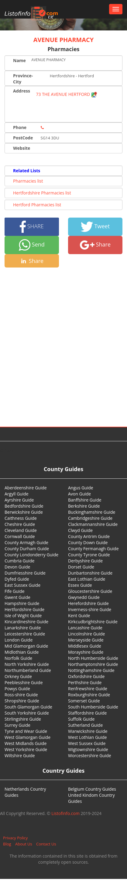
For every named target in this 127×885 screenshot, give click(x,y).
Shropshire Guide (22, 701)
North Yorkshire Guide (27, 664)
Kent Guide (79, 615)
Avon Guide (79, 494)
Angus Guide (80, 488)
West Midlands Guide (25, 743)
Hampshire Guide (22, 603)
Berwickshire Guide (24, 512)
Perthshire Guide (84, 682)
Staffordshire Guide (87, 713)
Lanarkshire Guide (23, 628)
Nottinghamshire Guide (91, 670)
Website (21, 148)
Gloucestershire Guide (90, 591)
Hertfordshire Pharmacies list (42, 193)
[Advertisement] (61, 332)
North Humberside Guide (93, 658)
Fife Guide (15, 591)
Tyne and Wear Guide (26, 731)
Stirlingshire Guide (23, 719)
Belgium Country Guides (92, 789)
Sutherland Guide (85, 725)
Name (19, 60)
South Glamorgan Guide (28, 707)
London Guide (19, 640)
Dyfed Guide (17, 579)
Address (21, 91)
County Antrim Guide (89, 536)
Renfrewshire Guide (87, 688)
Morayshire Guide (85, 652)
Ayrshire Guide (19, 500)
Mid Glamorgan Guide (26, 646)
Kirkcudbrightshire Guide (93, 621)
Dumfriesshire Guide (25, 573)
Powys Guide (17, 688)
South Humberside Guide (93, 707)
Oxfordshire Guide (86, 676)
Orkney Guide (18, 676)
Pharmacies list (28, 181)
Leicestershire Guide (25, 634)
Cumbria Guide (19, 561)
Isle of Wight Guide (23, 615)
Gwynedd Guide (84, 597)
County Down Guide (88, 542)
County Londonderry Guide (31, 555)
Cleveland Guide (21, 530)
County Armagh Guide (26, 542)
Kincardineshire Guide (26, 621)
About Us (23, 844)
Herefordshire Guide (88, 603)
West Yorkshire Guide (26, 749)
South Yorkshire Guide (27, 713)
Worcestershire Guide (89, 755)
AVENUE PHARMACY (63, 40)
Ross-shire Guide (21, 695)
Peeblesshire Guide (24, 682)
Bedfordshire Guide (24, 506)
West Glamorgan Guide (27, 737)
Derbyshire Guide (85, 561)
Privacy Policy (15, 838)
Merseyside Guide (86, 640)
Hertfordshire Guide (24, 609)
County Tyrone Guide (89, 555)
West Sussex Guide (86, 743)
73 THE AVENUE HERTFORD (66, 94)
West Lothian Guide (87, 737)
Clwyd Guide (80, 530)
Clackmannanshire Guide (93, 524)
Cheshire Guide (20, 524)
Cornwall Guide (20, 536)
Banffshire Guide (84, 500)
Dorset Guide (81, 567)
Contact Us (46, 844)
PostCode (23, 138)
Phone (19, 127)
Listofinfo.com (65, 813)
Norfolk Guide (18, 658)
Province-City (23, 79)
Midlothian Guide (22, 652)
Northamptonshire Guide (93, 664)
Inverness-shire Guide (89, 609)
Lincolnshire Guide (86, 634)
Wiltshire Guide (20, 755)
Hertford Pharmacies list (37, 205)
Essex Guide (80, 585)
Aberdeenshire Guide (26, 488)
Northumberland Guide (28, 670)
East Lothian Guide (86, 579)
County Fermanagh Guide (93, 548)
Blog (7, 844)
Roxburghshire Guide (89, 695)
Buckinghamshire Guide (91, 512)
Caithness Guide (21, 518)
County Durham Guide (27, 548)
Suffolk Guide (81, 719)
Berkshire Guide (84, 506)
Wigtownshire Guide (88, 749)
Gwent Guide (17, 597)
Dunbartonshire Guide (90, 573)
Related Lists (26, 170)
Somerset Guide (84, 701)
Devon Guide (17, 567)
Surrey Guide (17, 725)
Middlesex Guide (84, 646)
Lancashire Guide (85, 628)
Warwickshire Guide (88, 731)
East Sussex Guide (22, 585)
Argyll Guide (17, 494)
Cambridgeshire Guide (90, 518)
